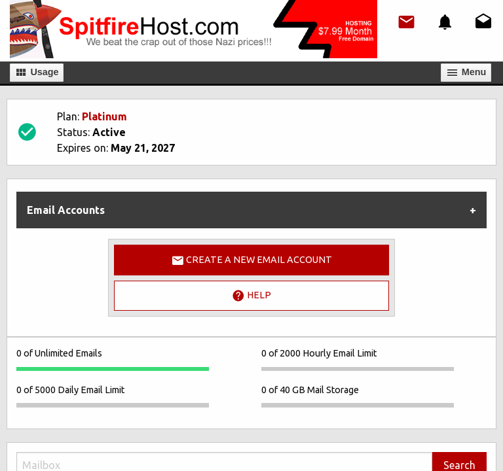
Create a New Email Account (251, 260)
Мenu (466, 72)
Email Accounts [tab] (66, 210)
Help (251, 295)
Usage (36, 72)
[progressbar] (112, 369)
